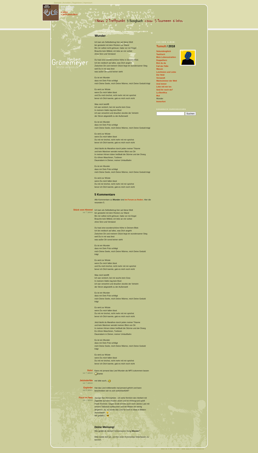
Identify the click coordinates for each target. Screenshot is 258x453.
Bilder (149, 21)
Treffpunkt (116, 21)
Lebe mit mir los (163, 87)
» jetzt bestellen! (69, 14)
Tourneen (164, 21)
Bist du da (161, 63)
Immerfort (161, 101)
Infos (178, 21)
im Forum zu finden (134, 200)
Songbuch (135, 21)
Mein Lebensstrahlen (166, 57)
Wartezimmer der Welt (166, 81)
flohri (90, 370)
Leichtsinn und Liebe (166, 72)
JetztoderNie (86, 380)
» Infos (64, 12)
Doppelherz (161, 60)
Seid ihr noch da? (164, 90)
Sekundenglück (163, 51)
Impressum (87, 3)
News (100, 21)
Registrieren (77, 3)
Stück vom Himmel (83, 210)
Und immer (161, 84)
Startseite (57, 3)
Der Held (160, 75)
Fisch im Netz (86, 397)
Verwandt (160, 78)
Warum (159, 69)
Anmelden (67, 3)
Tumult (161, 46)
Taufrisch (160, 54)
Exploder (88, 387)
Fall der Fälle (162, 66)
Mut (158, 96)
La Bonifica (161, 92)
